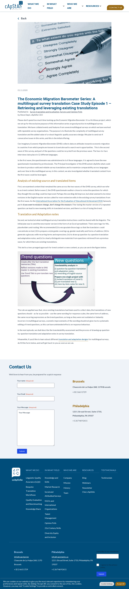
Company (67, 478)
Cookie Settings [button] (107, 584)
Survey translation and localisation (44, 112)
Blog (84, 478)
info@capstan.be (21, 557)
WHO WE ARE (72, 6)
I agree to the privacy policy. (109, 566)
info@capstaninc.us (60, 557)
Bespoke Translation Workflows (31, 491)
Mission (66, 483)
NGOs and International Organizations (51, 505)
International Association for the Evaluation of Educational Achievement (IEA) (69, 201)
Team (65, 493)
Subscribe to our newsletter (107, 551)
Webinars (86, 483)
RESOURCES (92, 6)
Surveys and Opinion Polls (71, 112)
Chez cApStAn (88, 492)
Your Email (25, 394)
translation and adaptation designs (73, 339)
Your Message (26, 407)
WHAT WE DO (33, 6)
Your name (25, 381)
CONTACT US (115, 7)
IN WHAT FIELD (52, 6)
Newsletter (87, 488)
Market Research (52, 487)
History (66, 488)
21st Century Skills (53, 528)
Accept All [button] (120, 584)
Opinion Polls (50, 523)
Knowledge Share (33, 509)
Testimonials (106, 478)
